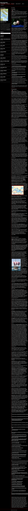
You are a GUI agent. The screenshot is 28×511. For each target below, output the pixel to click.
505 (24, 401)
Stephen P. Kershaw (14, 238)
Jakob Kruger (18, 245)
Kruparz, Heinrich (3, 70)
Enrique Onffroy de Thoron (17, 283)
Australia (13, 9)
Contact (2, 5)
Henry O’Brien (17, 233)
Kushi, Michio (2, 42)
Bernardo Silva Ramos (17, 497)
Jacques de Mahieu (18, 501)
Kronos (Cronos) (3, 79)
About (23, 3)
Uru (14, 87)
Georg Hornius (13, 500)
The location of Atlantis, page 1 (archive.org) (18, 68)
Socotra (17, 410)
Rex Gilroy (13, 86)
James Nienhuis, (13, 175)
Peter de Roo (13, 395)
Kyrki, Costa (2, 45)
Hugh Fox (22, 500)
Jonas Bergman (13, 213)
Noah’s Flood (23, 369)
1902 (15, 383)
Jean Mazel (13, 358)
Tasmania (13, 87)
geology (22, 53)
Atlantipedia (4, 3)
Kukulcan (2, 54)
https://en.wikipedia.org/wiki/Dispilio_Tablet (19, 475)
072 (23, 377)
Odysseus (17, 374)
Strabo (22, 506)
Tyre (16, 507)
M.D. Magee (21, 503)
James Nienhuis (15, 502)
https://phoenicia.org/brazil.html (16, 444)
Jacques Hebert (22, 501)
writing (12, 115)
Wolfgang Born (21, 507)
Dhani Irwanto (17, 104)
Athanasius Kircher (15, 85)
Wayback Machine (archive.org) (16, 458)
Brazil (20, 497)
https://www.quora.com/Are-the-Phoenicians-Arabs (19, 450)
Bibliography (18, 3)
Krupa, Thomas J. (3, 73)
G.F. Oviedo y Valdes (24, 499)
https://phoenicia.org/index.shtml (16, 449)
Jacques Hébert (13, 409)
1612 (24, 351)
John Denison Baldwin (19, 324)
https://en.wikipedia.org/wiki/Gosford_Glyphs (18, 81)
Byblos (25, 497)
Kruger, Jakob (2, 76)
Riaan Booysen (16, 51)
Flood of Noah (19, 499)
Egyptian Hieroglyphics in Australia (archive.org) (19, 78)
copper (15, 249)
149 (24, 316)
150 (25, 316)
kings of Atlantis (20, 406)
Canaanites (13, 498)
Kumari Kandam (3, 51)
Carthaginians (16, 498)
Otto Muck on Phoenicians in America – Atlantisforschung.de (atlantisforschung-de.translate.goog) (17, 479)
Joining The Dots (3, 21)
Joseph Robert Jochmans (21, 129)
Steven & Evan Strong (23, 86)
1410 (20, 238)
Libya (16, 184)
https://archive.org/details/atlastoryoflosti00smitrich (19, 434)
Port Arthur (12, 61)
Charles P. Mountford (24, 85)
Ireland (14, 501)
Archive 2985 (17, 442)
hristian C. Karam (17, 275)
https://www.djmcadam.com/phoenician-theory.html (19, 462)
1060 (18, 362)
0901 (25, 283)
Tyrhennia (18, 507)
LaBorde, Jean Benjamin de (5, 39)
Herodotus (20, 500)
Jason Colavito (13, 347)
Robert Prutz (18, 505)
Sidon (15, 506)
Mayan (15, 355)
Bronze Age (13, 177)
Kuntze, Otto (2, 48)
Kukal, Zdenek (2, 57)
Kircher (23, 62)
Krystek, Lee (2, 64)
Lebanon (14, 503)
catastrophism (19, 498)
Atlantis (19, 85)
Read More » (8, 29)
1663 (14, 234)
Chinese (22, 498)
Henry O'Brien (16, 500)
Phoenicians (14, 89)
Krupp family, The (3, 67)
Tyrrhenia (12, 184)
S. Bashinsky (19, 86)
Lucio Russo (18, 503)
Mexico (24, 503)
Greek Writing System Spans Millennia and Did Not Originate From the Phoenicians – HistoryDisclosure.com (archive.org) (19, 473)
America (22, 246)
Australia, (19, 253)
